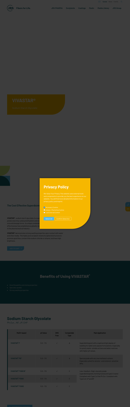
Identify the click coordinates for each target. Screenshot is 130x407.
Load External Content (52, 212)
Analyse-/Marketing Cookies (54, 210)
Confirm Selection (63, 219)
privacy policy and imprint (53, 201)
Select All (49, 219)
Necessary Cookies (51, 207)
